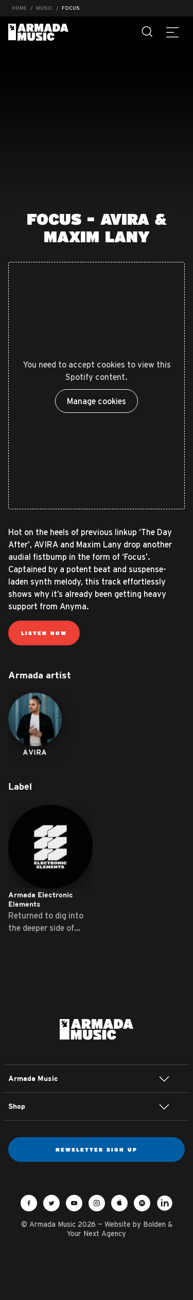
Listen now (44, 633)
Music (44, 8)
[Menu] (172, 32)
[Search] (147, 32)
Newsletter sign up (96, 1149)
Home (19, 8)
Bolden (154, 1224)
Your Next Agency (96, 1233)
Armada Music (38, 32)
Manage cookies (96, 401)
